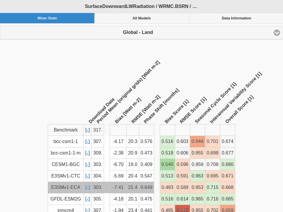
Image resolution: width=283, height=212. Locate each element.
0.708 (212, 164)
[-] (87, 129)
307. (97, 141)
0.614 (182, 198)
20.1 (132, 198)
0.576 (146, 141)
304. (97, 175)
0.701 (212, 141)
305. (97, 198)
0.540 (167, 164)
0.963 (197, 175)
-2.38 (118, 152)
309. (97, 152)
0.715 (212, 187)
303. (97, 164)
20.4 (132, 175)
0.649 (146, 187)
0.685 (227, 198)
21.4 (132, 187)
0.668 (227, 187)
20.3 (132, 141)
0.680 (227, 164)
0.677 (227, 152)
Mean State (47, 18)
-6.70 (118, 164)
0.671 (227, 175)
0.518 (167, 152)
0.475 (146, 198)
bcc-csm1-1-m (65, 152)
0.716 (212, 198)
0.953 (197, 187)
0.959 (197, 164)
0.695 (212, 175)
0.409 (146, 164)
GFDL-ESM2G (65, 198)
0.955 (197, 152)
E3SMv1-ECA (65, 187)
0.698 (212, 152)
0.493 (167, 187)
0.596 (182, 164)
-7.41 (118, 187)
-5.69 (118, 175)
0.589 (182, 187)
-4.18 (118, 198)
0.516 (167, 141)
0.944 (197, 141)
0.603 (182, 141)
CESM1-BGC (66, 164)
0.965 (197, 198)
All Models (141, 18)
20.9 (132, 152)
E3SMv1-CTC (65, 175)
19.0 (132, 164)
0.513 (167, 175)
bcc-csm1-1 (66, 141)
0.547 (146, 175)
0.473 (146, 152)
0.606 (182, 152)
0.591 (182, 175)
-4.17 (118, 141)
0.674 (227, 141)
